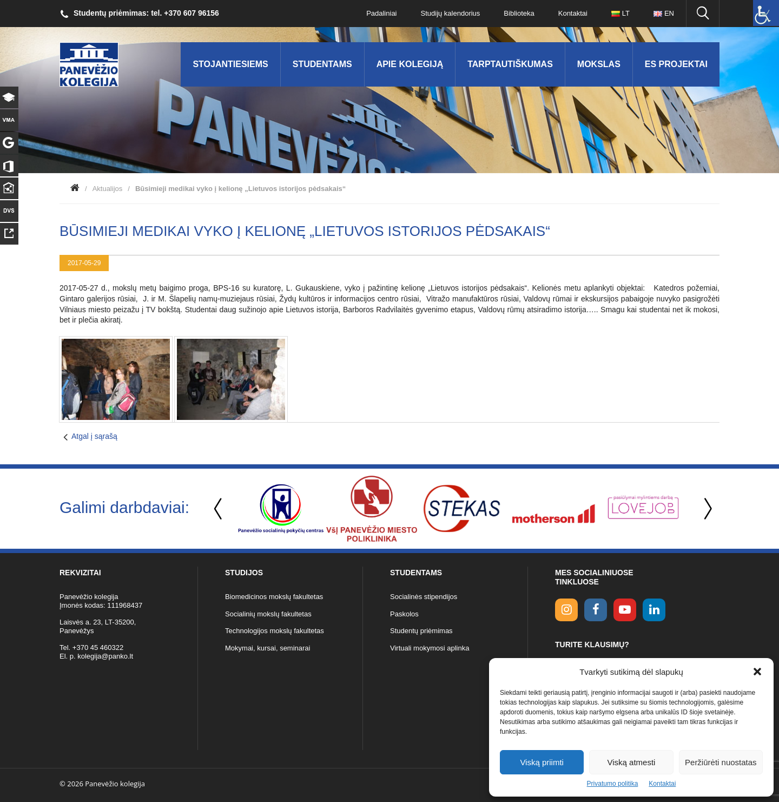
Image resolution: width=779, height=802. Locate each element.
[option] (280, 509)
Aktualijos (108, 189)
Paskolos (404, 614)
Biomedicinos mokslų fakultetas (274, 597)
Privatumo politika (612, 783)
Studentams (322, 64)
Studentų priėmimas (421, 631)
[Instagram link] (566, 610)
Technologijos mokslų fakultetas (274, 631)
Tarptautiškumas (510, 64)
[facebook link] (595, 610)
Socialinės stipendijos (423, 597)
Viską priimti (542, 762)
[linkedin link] (654, 610)
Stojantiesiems (230, 64)
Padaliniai (381, 13)
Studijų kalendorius (450, 13)
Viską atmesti (632, 762)
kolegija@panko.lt (105, 656)
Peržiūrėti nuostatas (721, 762)
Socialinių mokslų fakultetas (268, 614)
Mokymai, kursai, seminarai (268, 648)
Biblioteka (519, 13)
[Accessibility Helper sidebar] (766, 13)
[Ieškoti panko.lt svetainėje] (702, 13)
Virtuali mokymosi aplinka (429, 648)
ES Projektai (676, 64)
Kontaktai (662, 783)
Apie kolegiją (410, 64)
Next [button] (705, 509)
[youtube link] (624, 610)
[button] (757, 671)
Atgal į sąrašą (94, 436)
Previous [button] (219, 509)
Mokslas (598, 64)
